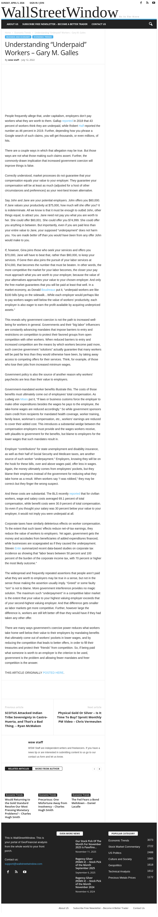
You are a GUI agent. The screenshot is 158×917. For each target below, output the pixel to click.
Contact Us (99, 24)
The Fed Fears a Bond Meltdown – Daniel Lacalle (85, 803)
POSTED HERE (53, 672)
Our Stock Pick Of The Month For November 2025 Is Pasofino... (88, 844)
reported (67, 120)
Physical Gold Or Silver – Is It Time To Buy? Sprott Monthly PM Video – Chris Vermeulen (79, 717)
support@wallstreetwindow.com (23, 863)
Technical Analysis (119, 871)
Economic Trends (22, 32)
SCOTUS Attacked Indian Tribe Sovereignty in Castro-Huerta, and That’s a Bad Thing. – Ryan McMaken (26, 719)
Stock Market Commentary (124, 846)
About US (12, 24)
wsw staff (13, 59)
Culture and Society (120, 859)
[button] (150, 24)
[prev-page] (94, 769)
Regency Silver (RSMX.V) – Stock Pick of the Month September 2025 (88, 863)
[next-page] (99, 769)
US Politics (114, 852)
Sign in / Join (37, 2)
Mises (24, 399)
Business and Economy (18, 37)
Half (81, 125)
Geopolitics (115, 865)
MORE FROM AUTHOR (47, 768)
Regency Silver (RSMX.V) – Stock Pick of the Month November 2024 (88, 882)
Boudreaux (48, 289)
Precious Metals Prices (122, 877)
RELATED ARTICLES (18, 768)
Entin (18, 548)
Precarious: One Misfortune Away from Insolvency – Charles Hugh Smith (52, 805)
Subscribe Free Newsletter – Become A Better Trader (55, 24)
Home (8, 32)
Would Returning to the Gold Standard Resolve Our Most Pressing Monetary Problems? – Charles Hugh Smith (18, 808)
